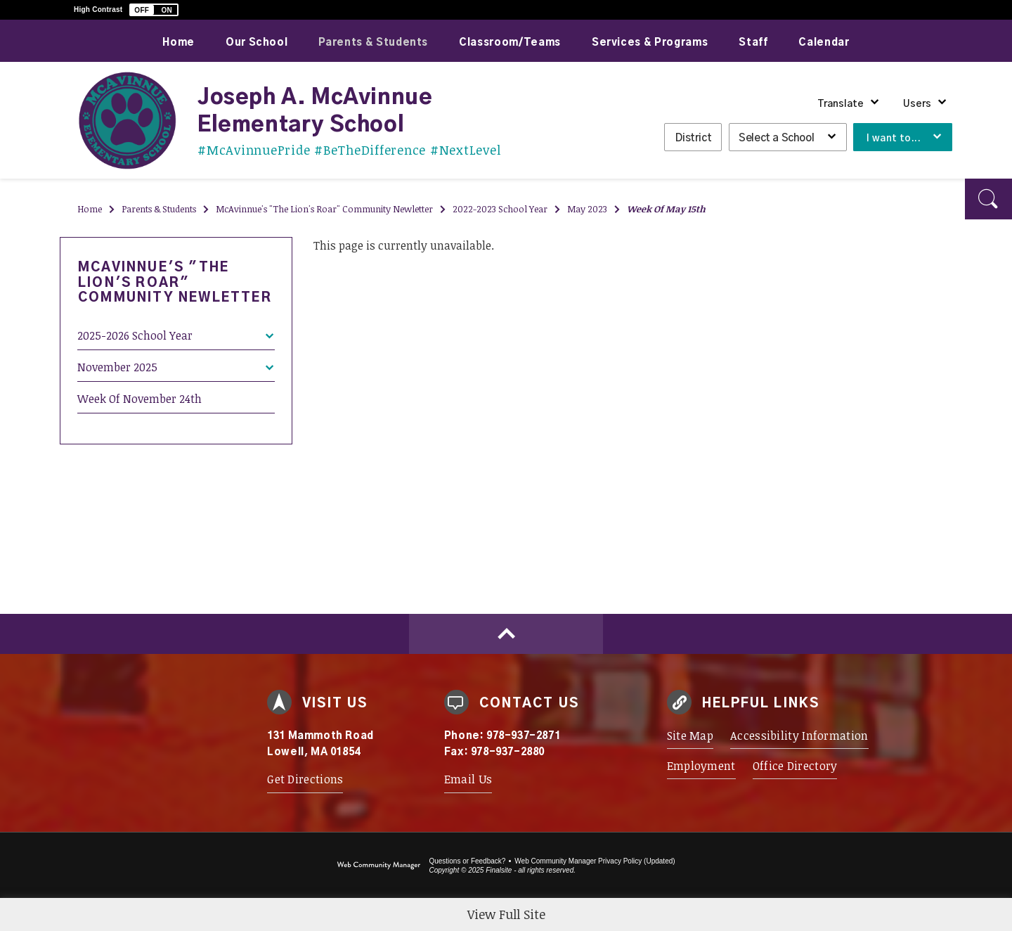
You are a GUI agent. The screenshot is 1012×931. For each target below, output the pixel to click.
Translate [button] (840, 104)
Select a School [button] (776, 138)
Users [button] (917, 104)
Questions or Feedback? (467, 861)
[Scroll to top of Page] (506, 634)
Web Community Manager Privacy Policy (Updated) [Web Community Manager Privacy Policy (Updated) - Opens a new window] (594, 861)
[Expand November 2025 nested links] (269, 358)
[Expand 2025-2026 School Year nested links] (269, 326)
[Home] (178, 41)
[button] (154, 10)
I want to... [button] (894, 138)
